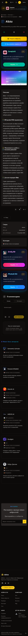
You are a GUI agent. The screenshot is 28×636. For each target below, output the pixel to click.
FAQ (16, 603)
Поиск (2, 595)
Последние (19, 301)
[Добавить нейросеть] (19, 2)
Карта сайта (3, 623)
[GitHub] (2, 583)
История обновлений (6, 626)
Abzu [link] (20, 16)
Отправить (18, 317)
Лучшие (8, 301)
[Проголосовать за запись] (4, 32)
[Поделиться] (19, 209)
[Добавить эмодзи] (9, 316)
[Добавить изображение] (5, 316)
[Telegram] (5, 583)
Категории (3, 603)
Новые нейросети (5, 598)
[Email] (8, 583)
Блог (16, 595)
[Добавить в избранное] (15, 209)
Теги (2, 606)
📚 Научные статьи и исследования (9, 16)
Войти (24, 2)
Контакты (17, 600)
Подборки (3, 600)
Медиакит (17, 598)
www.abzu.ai (22, 230)
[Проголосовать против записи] (24, 32)
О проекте (3, 613)
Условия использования (6, 620)
